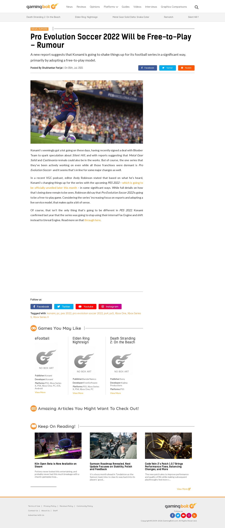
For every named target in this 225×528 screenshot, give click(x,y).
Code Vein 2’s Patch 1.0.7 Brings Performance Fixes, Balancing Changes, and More (164, 466)
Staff (55, 510)
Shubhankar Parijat (52, 67)
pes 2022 (66, 313)
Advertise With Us (36, 515)
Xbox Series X (41, 317)
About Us (45, 510)
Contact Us (33, 510)
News (34, 29)
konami (51, 313)
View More (40, 392)
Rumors (43, 29)
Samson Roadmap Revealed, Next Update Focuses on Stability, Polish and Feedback (111, 466)
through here (92, 220)
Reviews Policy (66, 506)
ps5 (112, 313)
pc (58, 313)
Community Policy (85, 506)
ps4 (106, 313)
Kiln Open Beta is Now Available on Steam (56, 465)
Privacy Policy (50, 506)
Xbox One (120, 313)
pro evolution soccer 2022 (88, 313)
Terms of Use (34, 506)
